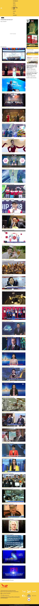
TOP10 (14, 13)
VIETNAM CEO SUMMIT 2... (6, 563)
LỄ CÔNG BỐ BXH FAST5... (6, 472)
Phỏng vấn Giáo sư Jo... (6, 442)
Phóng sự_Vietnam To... (6, 228)
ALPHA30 (14, 11)
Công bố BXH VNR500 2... (6, 396)
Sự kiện (33, 54)
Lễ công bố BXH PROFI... (6, 289)
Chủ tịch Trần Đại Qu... (6, 426)
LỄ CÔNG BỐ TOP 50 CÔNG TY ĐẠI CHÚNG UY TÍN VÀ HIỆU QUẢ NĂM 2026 (32, 73)
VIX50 (14, 9)
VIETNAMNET (15, 15)
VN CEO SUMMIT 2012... (6, 533)
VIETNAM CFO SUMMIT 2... (6, 579)
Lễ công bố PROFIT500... (6, 76)
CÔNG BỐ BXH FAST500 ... (6, 457)
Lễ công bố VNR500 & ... (6, 122)
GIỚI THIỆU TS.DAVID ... (6, 350)
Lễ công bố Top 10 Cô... (6, 320)
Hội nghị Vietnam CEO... (6, 91)
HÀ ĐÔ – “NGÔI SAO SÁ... (6, 259)
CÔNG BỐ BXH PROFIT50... (6, 381)
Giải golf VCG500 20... (6, 198)
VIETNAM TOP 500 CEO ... (6, 152)
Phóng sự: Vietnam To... (6, 213)
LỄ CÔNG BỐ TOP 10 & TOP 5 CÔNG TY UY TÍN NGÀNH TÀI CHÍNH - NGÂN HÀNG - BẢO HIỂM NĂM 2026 (32, 66)
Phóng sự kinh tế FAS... (6, 274)
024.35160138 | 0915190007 (6, 593)
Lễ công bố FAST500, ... (6, 61)
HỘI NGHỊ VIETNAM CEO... (6, 335)
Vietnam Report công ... (6, 244)
